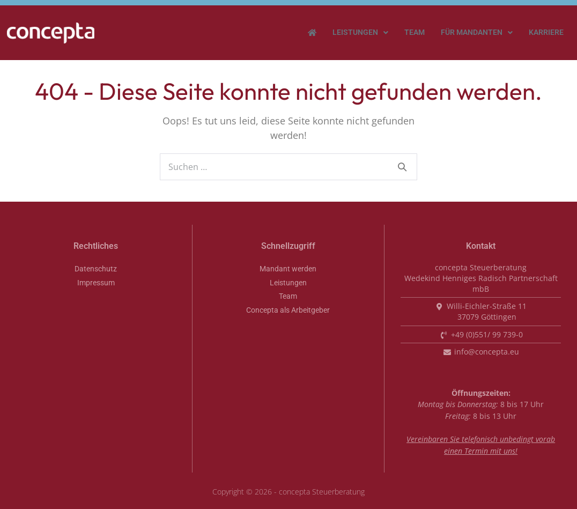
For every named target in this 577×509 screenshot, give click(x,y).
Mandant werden (288, 269)
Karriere (546, 32)
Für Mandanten (477, 32)
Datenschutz (96, 269)
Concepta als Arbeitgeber (288, 310)
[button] (360, 33)
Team (414, 32)
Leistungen (360, 32)
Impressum (96, 282)
